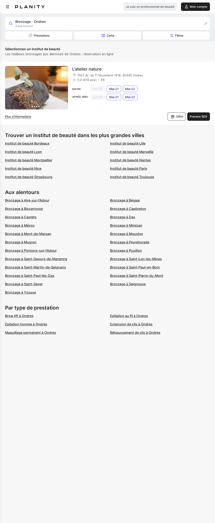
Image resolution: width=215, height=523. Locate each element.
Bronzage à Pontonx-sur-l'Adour (31, 250)
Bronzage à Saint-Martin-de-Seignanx (35, 267)
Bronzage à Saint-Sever (24, 284)
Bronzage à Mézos (20, 225)
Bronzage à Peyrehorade (129, 242)
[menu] (7, 6)
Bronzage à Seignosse (128, 284)
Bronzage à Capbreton (128, 209)
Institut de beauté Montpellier (28, 160)
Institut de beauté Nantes (130, 160)
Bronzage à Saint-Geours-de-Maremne (36, 259)
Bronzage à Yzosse (20, 292)
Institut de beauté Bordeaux (27, 143)
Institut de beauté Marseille (131, 152)
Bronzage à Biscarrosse (24, 209)
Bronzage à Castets (21, 217)
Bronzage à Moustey (126, 234)
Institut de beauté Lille (128, 143)
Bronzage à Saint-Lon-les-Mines (136, 259)
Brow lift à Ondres (19, 316)
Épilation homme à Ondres (26, 324)
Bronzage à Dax (122, 217)
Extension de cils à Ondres (131, 324)
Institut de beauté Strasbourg (28, 177)
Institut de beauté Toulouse (132, 177)
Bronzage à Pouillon (126, 250)
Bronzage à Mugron (21, 242)
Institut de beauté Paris (128, 168)
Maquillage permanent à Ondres (30, 332)
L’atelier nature (87, 69)
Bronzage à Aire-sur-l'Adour (27, 200)
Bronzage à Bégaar (125, 200)
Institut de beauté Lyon (23, 152)
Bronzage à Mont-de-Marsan (28, 234)
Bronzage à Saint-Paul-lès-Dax (29, 276)
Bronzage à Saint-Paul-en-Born (135, 267)
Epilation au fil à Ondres (129, 316)
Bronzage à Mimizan (126, 225)
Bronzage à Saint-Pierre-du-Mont (136, 276)
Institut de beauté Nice (23, 168)
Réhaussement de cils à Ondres (135, 332)
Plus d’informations (18, 116)
